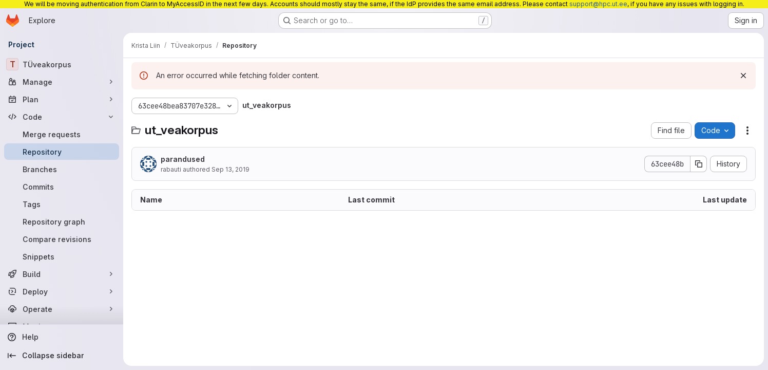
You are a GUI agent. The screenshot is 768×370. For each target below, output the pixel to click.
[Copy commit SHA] (698, 164)
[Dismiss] (743, 75)
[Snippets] (61, 256)
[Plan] (61, 99)
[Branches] (61, 169)
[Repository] (61, 151)
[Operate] (61, 309)
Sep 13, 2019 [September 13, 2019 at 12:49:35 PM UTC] (230, 169)
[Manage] (61, 81)
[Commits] (61, 186)
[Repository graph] (61, 221)
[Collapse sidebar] (61, 355)
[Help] (61, 337)
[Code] (61, 116)
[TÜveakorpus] (61, 64)
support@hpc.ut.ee (598, 4)
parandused (183, 159)
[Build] (61, 274)
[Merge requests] (61, 134)
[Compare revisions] (61, 239)
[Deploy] (61, 291)
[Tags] (61, 204)
